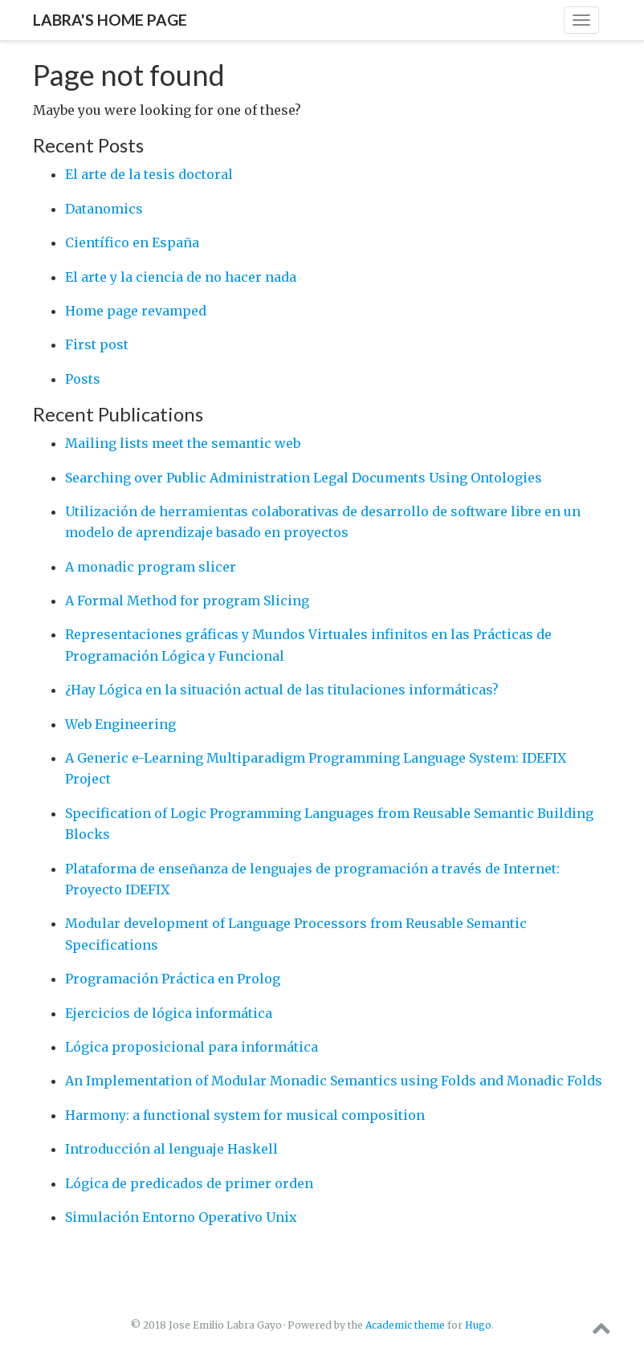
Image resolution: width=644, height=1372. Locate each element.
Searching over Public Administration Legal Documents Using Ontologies (303, 478)
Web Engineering (120, 724)
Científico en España (132, 242)
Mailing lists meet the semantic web (182, 443)
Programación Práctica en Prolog (172, 979)
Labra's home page (110, 19)
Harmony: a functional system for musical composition (245, 1115)
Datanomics (104, 209)
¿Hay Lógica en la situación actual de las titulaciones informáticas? (282, 690)
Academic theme (405, 1325)
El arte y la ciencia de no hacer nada (180, 277)
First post (96, 344)
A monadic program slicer (150, 567)
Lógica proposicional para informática (191, 1047)
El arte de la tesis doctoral (149, 174)
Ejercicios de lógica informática (168, 1013)
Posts (82, 379)
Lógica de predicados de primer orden (189, 1183)
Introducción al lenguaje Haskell (171, 1149)
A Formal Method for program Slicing (187, 600)
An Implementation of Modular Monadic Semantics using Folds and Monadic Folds (333, 1081)
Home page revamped (135, 311)
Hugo (478, 1325)
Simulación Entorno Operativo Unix (181, 1217)
